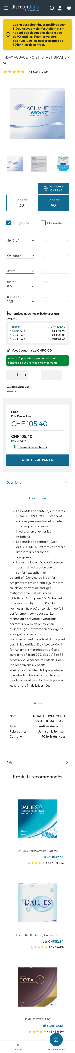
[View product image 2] (39, 164)
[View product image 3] (63, 164)
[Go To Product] (37, 816)
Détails (37, 703)
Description (37, 482)
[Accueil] (19, 1044)
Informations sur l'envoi (29, 447)
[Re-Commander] (56, 1039)
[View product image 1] (15, 164)
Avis (37, 762)
